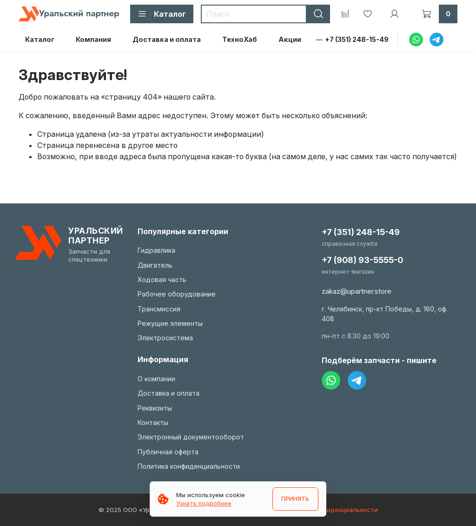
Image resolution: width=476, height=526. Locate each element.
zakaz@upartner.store (356, 291)
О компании (156, 379)
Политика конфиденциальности (189, 466)
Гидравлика (156, 250)
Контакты (153, 422)
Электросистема (165, 338)
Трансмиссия (159, 309)
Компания (93, 39)
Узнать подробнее (203, 503)
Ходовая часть (162, 279)
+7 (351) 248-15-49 (357, 39)
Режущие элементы (170, 323)
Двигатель (155, 265)
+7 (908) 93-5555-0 (362, 260)
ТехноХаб (239, 39)
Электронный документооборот (191, 437)
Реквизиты (155, 408)
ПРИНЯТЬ (295, 499)
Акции (289, 39)
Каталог (39, 39)
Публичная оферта (168, 452)
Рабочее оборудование (177, 294)
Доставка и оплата (166, 39)
